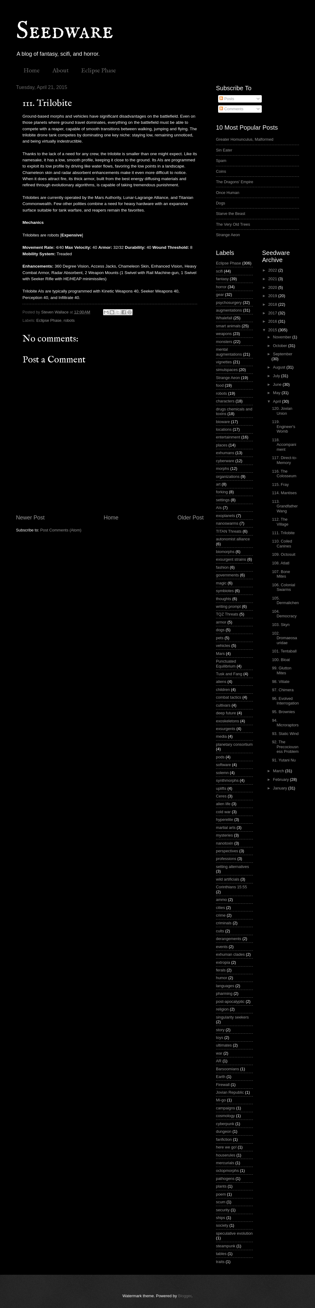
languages (225, 985)
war (219, 1053)
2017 (273, 313)
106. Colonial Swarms (283, 587)
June (278, 384)
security (222, 1210)
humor (221, 977)
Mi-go (221, 1100)
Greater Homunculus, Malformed (244, 139)
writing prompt (228, 606)
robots (69, 320)
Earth (220, 1076)
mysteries (224, 835)
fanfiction (224, 1139)
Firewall (222, 1084)
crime (220, 915)
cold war (223, 811)
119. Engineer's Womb (283, 426)
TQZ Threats (227, 614)
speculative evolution (234, 1233)
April (277, 401)
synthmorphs (227, 780)
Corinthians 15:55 (231, 887)
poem (221, 1194)
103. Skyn (280, 624)
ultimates (224, 1045)
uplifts (221, 788)
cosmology (225, 1115)
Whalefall (224, 318)
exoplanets (225, 515)
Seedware (64, 31)
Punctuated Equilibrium (226, 663)
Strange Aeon (228, 234)
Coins (221, 171)
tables (221, 1253)
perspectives (227, 851)
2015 (273, 330)
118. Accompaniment (284, 445)
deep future (226, 713)
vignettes (224, 362)
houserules (225, 1155)
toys (219, 1037)
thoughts (223, 598)
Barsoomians (227, 1069)
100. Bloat (281, 659)
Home (31, 71)
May (277, 392)
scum (220, 1202)
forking (222, 492)
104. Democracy (284, 613)
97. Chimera (282, 690)
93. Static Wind (285, 733)
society (222, 1225)
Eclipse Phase (98, 71)
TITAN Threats (228, 531)
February (281, 779)
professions (226, 858)
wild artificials (227, 879)
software (223, 764)
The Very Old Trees (233, 224)
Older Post (190, 518)
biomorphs (225, 551)
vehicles (223, 645)
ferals (220, 970)
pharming (224, 993)
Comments (231, 109)
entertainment (228, 437)
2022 (273, 270)
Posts (226, 98)
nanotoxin (224, 843)
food (220, 385)
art (218, 484)
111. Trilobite (283, 533)
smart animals (228, 326)
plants (221, 1186)
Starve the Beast (230, 213)
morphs (222, 468)
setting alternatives (232, 866)
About (60, 71)
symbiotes (225, 590)
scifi (219, 271)
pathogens (225, 1178)
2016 (273, 321)
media (221, 736)
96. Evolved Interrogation (285, 700)
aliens (221, 681)
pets (219, 638)
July (277, 375)
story (220, 1029)
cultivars (223, 705)
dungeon (223, 1131)
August (279, 367)
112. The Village (280, 521)
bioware (223, 421)
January (280, 788)
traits (220, 1261)
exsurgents (225, 728)
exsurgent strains (231, 559)
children (223, 689)
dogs (220, 630)
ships (220, 1217)
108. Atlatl (280, 563)
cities (220, 907)
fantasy (222, 279)
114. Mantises (284, 492)
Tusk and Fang (229, 674)
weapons (224, 333)
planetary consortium (234, 744)
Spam (221, 160)
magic (221, 583)
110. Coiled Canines (282, 543)
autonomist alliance (233, 539)
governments (227, 575)
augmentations (229, 310)
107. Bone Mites (281, 574)
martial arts (226, 827)
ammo (221, 899)
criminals (224, 923)
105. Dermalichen (285, 600)
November (282, 337)
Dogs (220, 203)
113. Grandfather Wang (285, 506)
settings (222, 500)
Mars (220, 653)
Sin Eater (224, 150)
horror (221, 287)
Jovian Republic (230, 1092)
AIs (219, 507)
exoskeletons (227, 721)
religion (222, 1009)
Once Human (227, 192)
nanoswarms (227, 523)
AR (218, 1061)
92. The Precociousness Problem (285, 747)
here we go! (226, 1147)
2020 (273, 287)
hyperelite (224, 819)
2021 (273, 279)
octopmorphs (227, 1170)
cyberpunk (225, 1123)
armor (221, 622)
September (282, 354)
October (280, 345)
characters (225, 401)
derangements (228, 938)
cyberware (225, 460)
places (221, 445)
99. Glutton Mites (281, 670)
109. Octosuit (283, 554)
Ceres (221, 796)
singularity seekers (232, 1017)
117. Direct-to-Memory (284, 460)
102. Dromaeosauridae (284, 638)
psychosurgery (229, 302)
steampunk (225, 1246)
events (222, 946)
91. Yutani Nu (284, 760)
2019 (273, 295)
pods (220, 757)
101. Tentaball (284, 651)
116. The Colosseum (284, 473)
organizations (228, 476)
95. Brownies (283, 711)
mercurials (225, 1163)
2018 (273, 304)
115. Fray (280, 484)
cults (220, 931)
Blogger (185, 1296)
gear (220, 294)
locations (224, 429)
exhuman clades (230, 954)
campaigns (225, 1108)
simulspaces (227, 369)
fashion (222, 567)
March (279, 771)
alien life (223, 803)
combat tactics (228, 697)
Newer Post (30, 518)
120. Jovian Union (282, 410)
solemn (222, 772)
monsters (224, 341)
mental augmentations (229, 351)
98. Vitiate (280, 681)
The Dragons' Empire (234, 182)
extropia (223, 962)
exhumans (225, 452)
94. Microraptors (285, 722)
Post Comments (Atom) (61, 530)
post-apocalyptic (230, 1001)
